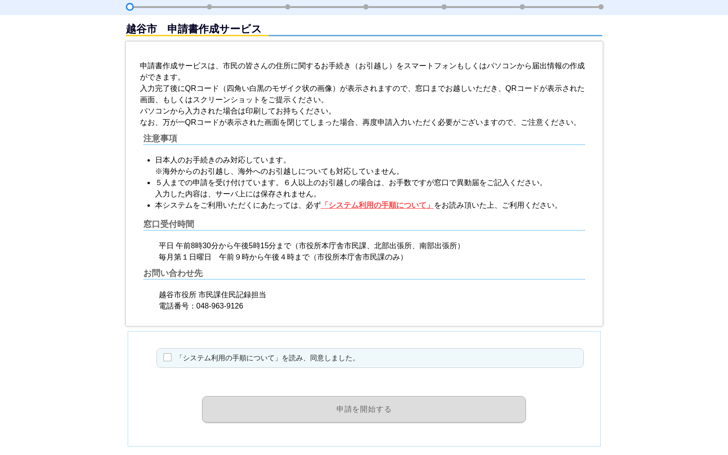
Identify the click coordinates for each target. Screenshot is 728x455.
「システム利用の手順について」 (377, 205)
